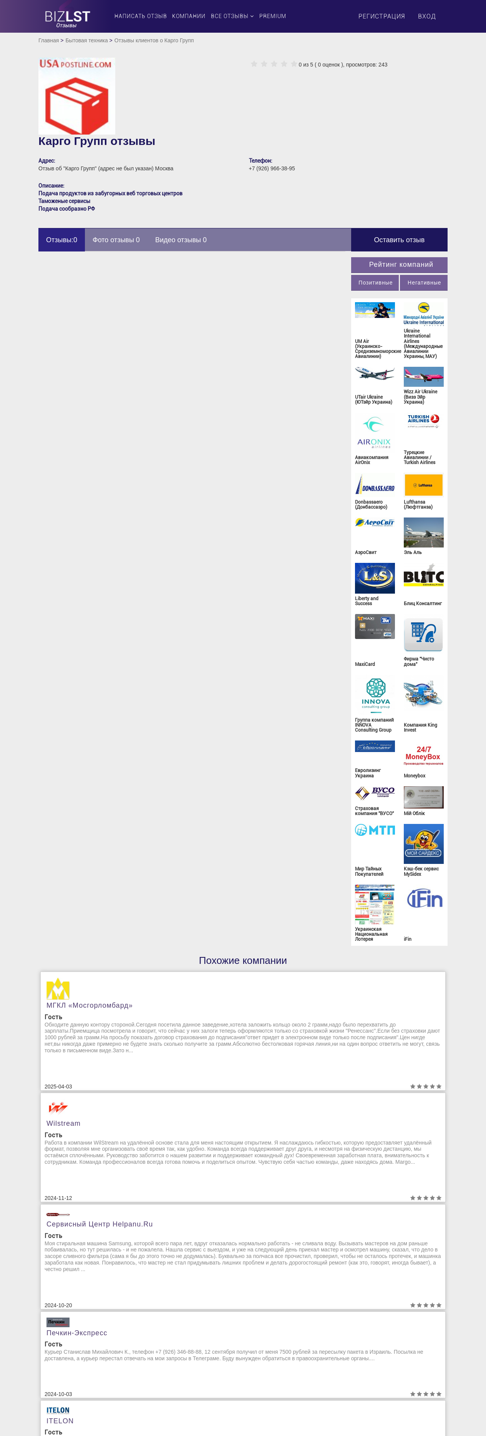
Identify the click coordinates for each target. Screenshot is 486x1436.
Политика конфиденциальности (84, 1305)
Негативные (424, 283)
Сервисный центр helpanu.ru (372, 992)
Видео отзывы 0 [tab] (181, 240)
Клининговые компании (279, 1328)
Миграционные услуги (379, 1297)
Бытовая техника (86, 40)
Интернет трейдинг (273, 1305)
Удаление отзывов (67, 1320)
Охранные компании (377, 1374)
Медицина (262, 1374)
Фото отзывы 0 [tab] (116, 240)
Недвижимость (370, 1320)
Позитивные (375, 283)
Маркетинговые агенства (281, 1366)
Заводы (156, 1366)
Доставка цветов (167, 1351)
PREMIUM (272, 16)
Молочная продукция (378, 1305)
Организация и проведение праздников (385, 1332)
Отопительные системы (381, 1366)
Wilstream (200, 1003)
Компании (189, 16)
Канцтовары (265, 1320)
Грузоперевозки (166, 1336)
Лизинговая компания (277, 1359)
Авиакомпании (165, 1297)
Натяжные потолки (375, 1313)
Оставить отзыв (399, 240)
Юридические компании (381, 1382)
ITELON (265, 1171)
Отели (358, 1351)
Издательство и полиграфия (285, 1297)
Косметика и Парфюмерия (283, 1351)
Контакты (56, 1328)
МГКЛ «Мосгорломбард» (89, 1005)
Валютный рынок (168, 1320)
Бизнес (155, 1305)
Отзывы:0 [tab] (61, 240)
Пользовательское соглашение (83, 1297)
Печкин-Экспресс (76, 1172)
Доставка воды (165, 1343)
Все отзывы (232, 16)
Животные (159, 1359)
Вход (427, 16)
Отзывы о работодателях (383, 1359)
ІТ (251, 1313)
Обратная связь (64, 1313)
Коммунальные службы (279, 1343)
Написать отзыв (140, 16)
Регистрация (381, 16)
